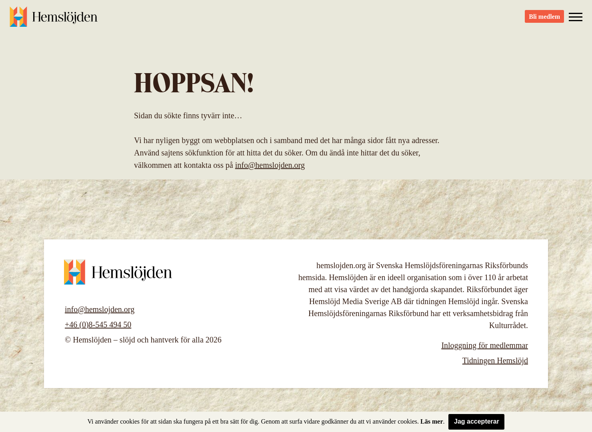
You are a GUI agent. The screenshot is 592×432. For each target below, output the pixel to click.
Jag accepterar (476, 421)
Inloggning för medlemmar (484, 345)
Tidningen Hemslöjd (495, 360)
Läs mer (431, 421)
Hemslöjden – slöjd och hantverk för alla (54, 20)
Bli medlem (544, 20)
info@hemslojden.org (270, 165)
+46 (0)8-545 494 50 (98, 324)
